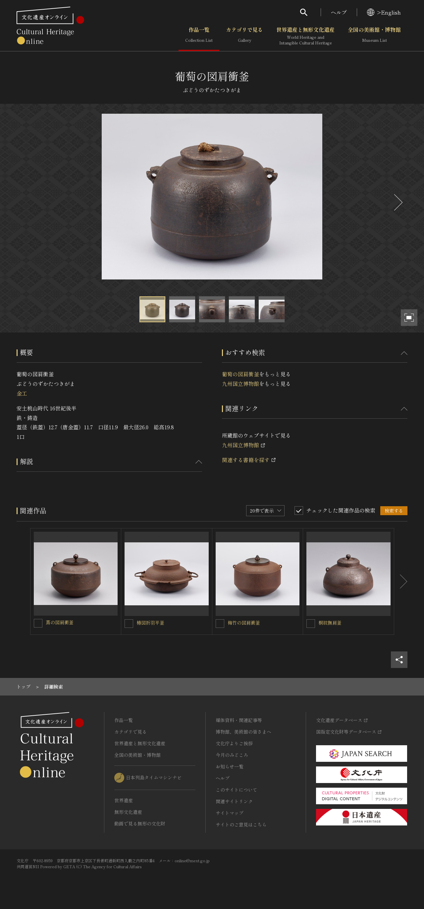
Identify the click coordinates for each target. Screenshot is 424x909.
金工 (22, 393)
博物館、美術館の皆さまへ (243, 731)
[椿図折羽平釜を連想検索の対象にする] (129, 623)
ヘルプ (339, 12)
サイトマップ (229, 813)
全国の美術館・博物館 (374, 36)
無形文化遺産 (128, 812)
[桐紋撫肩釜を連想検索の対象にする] (310, 623)
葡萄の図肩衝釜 (240, 374)
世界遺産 (123, 800)
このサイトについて (236, 789)
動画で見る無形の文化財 (139, 823)
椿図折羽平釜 (150, 622)
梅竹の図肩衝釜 (244, 622)
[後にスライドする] (397, 202)
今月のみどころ (232, 755)
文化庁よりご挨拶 (234, 743)
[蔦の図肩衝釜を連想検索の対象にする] (38, 623)
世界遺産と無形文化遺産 (305, 36)
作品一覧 (199, 36)
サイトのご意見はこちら (241, 824)
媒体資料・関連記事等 (239, 720)
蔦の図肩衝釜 (60, 622)
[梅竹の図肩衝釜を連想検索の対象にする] (220, 623)
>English (384, 12)
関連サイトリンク (234, 801)
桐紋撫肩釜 (330, 622)
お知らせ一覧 (229, 766)
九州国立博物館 (240, 384)
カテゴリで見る (244, 36)
